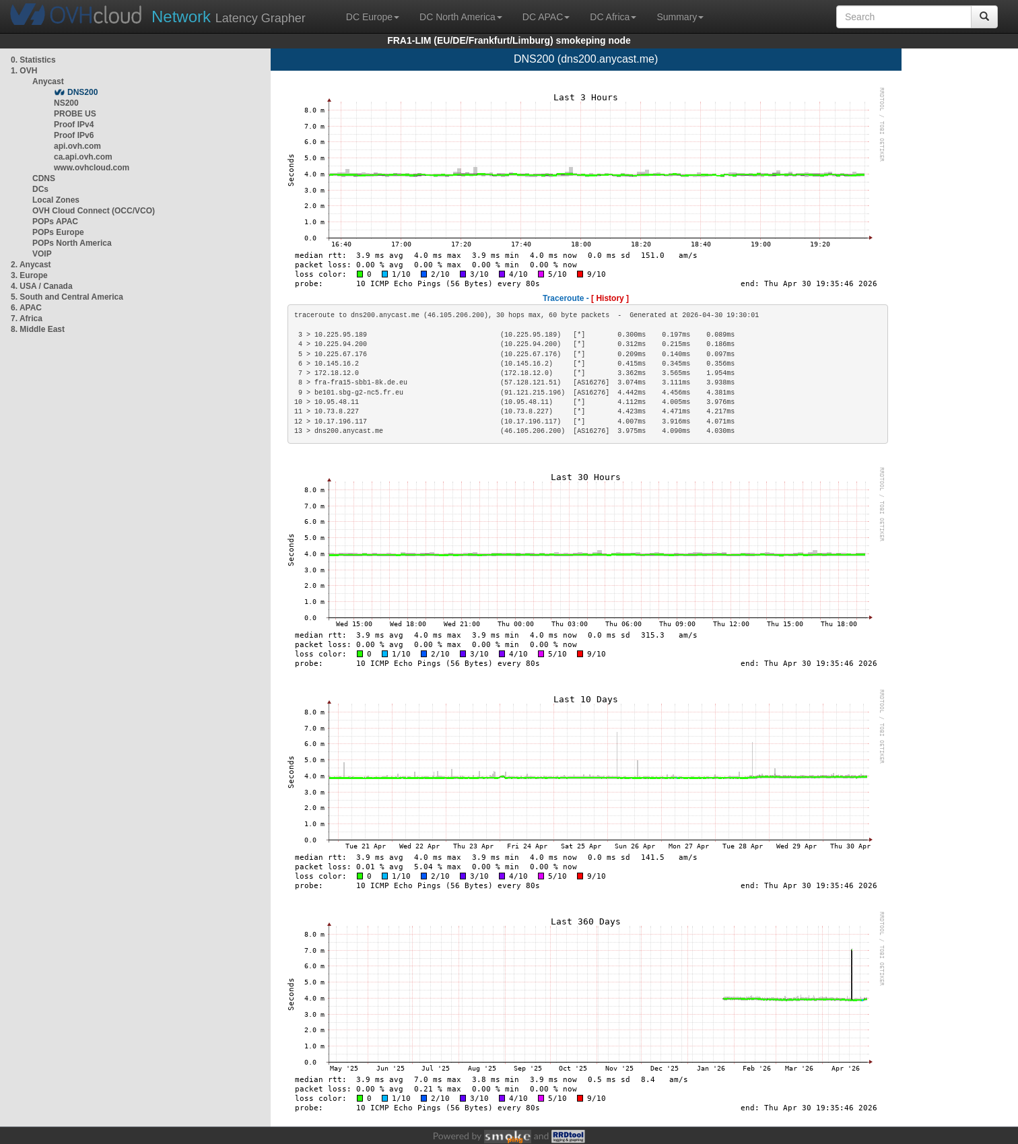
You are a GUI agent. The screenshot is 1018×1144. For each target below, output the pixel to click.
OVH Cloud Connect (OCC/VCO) (93, 210)
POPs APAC (55, 221)
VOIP (41, 254)
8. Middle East (38, 329)
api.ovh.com (77, 146)
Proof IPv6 (74, 135)
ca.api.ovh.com (83, 157)
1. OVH (24, 70)
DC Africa (613, 16)
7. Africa (26, 318)
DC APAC (546, 16)
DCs (40, 189)
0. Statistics (33, 60)
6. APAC (26, 307)
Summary (680, 16)
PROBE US (75, 114)
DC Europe (372, 16)
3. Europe (29, 275)
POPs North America (72, 243)
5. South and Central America (67, 297)
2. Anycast (31, 264)
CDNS (43, 178)
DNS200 (82, 92)
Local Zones (55, 200)
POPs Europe (58, 232)
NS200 (66, 103)
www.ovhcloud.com (91, 167)
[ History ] (610, 298)
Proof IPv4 (74, 124)
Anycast (48, 81)
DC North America (460, 16)
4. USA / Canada (42, 286)
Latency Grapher (228, 16)
